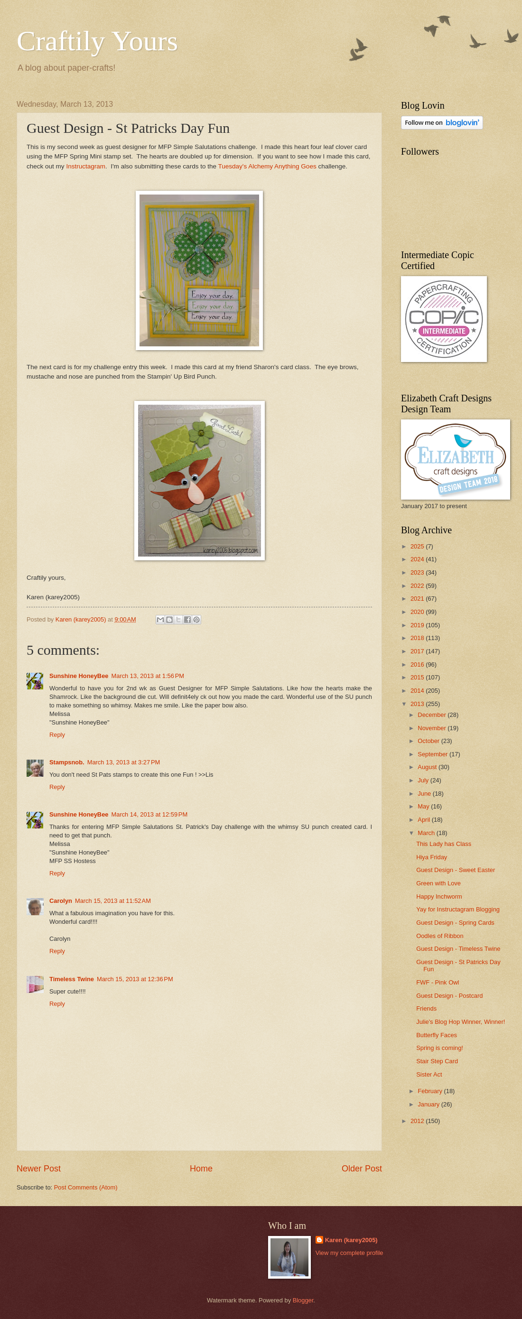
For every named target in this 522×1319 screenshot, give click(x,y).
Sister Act (429, 1074)
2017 (418, 651)
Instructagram (85, 166)
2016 (418, 664)
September (433, 754)
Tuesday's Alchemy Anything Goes (267, 166)
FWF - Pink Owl (437, 982)
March (427, 832)
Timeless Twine (71, 979)
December (432, 714)
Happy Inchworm (439, 896)
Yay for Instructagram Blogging (458, 909)
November (432, 728)
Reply (57, 734)
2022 (418, 585)
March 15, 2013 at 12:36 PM (135, 979)
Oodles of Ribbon (440, 935)
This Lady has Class (443, 843)
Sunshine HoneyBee (79, 675)
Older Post (362, 1168)
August (428, 767)
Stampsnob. (66, 762)
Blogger (303, 1300)
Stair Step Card (437, 1061)
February (431, 1091)
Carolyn (60, 900)
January (429, 1104)
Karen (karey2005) (351, 1240)
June (425, 793)
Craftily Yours (97, 40)
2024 (418, 559)
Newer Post (39, 1168)
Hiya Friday (431, 857)
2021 (418, 598)
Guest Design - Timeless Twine (458, 948)
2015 (418, 677)
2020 (418, 611)
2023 (418, 572)
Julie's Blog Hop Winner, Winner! (460, 1021)
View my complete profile (349, 1252)
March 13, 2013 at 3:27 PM (123, 762)
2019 (418, 625)
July (424, 780)
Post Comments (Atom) (86, 1187)
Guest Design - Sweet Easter (455, 869)
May (424, 806)
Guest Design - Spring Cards (455, 922)
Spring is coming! (439, 1047)
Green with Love (438, 883)
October (429, 740)
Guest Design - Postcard (449, 995)
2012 (418, 1120)
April (424, 819)
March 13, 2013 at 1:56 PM (148, 675)
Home (201, 1168)
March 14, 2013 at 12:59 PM (150, 814)
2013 (418, 703)
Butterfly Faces (436, 1035)
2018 (418, 637)
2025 (418, 546)
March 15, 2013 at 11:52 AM (113, 900)
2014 (418, 690)
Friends (426, 1008)
